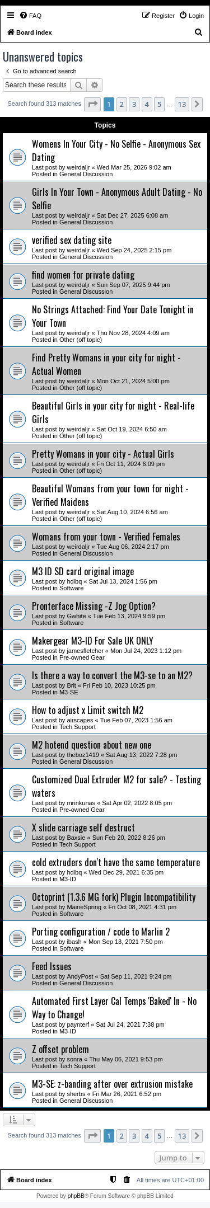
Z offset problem (60, 1049)
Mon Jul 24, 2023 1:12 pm (145, 650)
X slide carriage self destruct (83, 827)
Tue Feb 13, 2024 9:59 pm (129, 616)
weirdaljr (78, 167)
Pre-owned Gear (82, 657)
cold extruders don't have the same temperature (116, 862)
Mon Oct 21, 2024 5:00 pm (133, 381)
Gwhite (76, 616)
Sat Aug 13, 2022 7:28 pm (141, 754)
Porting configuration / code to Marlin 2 (101, 931)
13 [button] (182, 104)
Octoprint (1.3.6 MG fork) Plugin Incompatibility (113, 897)
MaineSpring (84, 907)
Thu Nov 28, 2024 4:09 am (133, 333)
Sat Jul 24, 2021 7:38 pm (130, 1024)
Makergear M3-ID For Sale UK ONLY (92, 640)
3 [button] (134, 104)
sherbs (76, 1094)
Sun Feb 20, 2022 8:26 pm (128, 837)
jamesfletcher (85, 650)
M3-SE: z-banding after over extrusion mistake (112, 1084)
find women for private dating (83, 274)
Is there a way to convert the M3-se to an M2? (112, 675)
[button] (92, 104)
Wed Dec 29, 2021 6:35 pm (126, 872)
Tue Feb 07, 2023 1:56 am (136, 720)
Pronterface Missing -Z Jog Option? (94, 606)
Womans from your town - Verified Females (106, 536)
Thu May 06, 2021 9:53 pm (125, 1059)
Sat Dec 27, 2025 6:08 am (133, 215)
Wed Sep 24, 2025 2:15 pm (134, 250)
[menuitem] (30, 15)
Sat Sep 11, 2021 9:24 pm (136, 976)
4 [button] (147, 104)
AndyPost (80, 976)
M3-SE (68, 692)
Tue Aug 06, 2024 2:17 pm (133, 546)
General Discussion (86, 174)
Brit (71, 685)
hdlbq (74, 581)
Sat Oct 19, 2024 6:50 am (132, 429)
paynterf (78, 1024)
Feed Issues (52, 966)
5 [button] (159, 104)
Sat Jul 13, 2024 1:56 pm (123, 581)
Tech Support (77, 726)
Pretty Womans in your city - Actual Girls (103, 453)
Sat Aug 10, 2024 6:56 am (132, 512)
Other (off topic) (80, 339)
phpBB (76, 1196)
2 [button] (122, 104)
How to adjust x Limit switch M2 (87, 710)
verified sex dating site (71, 240)
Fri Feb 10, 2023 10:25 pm (119, 685)
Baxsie (76, 837)
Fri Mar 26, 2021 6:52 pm (127, 1094)
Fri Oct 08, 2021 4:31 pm (142, 907)
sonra (74, 1059)
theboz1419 (83, 754)
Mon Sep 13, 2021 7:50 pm (125, 941)
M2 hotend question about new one (91, 744)
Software (71, 588)
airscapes (80, 720)
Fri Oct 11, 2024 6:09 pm (131, 463)
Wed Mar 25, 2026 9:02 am (134, 167)
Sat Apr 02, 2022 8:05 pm (137, 803)
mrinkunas (81, 803)
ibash (74, 941)
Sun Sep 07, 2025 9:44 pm (133, 284)
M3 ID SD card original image (83, 571)
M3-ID (67, 879)
